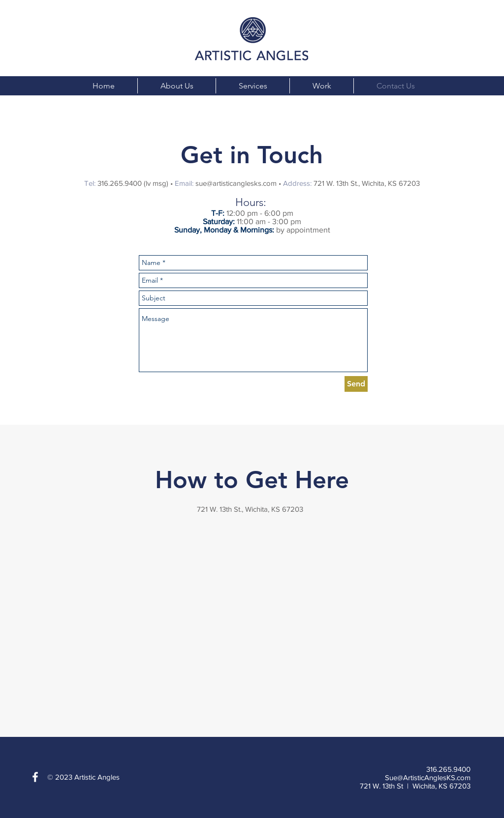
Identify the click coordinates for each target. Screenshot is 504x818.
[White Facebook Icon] (35, 777)
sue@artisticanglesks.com (236, 183)
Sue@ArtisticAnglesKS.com (428, 777)
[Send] (356, 384)
